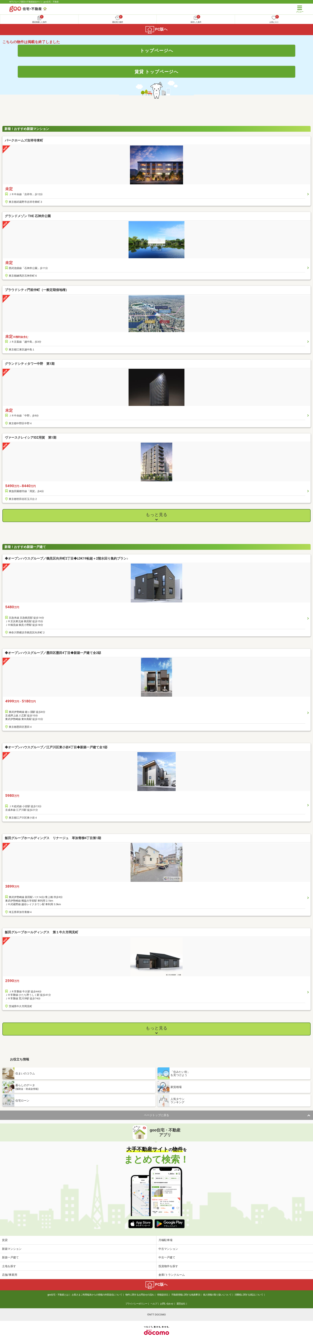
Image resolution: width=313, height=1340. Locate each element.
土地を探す (9, 1266)
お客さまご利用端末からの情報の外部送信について (97, 1294)
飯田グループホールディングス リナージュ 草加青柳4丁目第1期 (53, 838)
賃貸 (5, 1240)
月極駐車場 (165, 1240)
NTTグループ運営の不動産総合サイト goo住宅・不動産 (34, 2)
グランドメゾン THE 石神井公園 (28, 216)
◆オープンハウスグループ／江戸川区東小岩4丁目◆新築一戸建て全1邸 (56, 747)
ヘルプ (154, 1303)
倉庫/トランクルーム (171, 1274)
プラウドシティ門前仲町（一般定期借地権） (37, 290)
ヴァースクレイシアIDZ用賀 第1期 (30, 437)
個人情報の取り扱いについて (217, 1294)
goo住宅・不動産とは (58, 1294)
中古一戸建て (166, 1257)
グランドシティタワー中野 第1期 (29, 364)
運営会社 (180, 1303)
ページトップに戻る (156, 1115)
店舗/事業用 (9, 1274)
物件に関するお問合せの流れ (139, 1294)
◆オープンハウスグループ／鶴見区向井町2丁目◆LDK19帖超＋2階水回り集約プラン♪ (66, 558)
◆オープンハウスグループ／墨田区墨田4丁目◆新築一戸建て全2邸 (53, 653)
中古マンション (168, 1248)
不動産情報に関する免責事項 (185, 1294)
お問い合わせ (166, 1303)
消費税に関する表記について (249, 1294)
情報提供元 (162, 1294)
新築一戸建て (10, 1257)
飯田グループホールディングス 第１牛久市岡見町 (41, 932)
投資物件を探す (168, 1266)
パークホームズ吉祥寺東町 (25, 140)
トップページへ (156, 50)
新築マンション (12, 1248)
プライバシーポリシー (136, 1303)
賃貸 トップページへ (156, 71)
